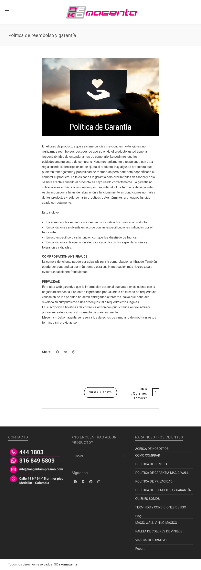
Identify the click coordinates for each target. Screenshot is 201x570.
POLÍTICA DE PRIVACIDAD (154, 481)
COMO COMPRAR (147, 455)
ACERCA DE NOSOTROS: (152, 449)
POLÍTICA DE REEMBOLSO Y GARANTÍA (163, 490)
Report (139, 549)
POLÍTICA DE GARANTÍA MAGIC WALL (162, 473)
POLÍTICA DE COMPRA (151, 464)
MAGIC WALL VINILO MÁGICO (156, 523)
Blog (138, 516)
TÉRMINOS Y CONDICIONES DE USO (160, 507)
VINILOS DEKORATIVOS (151, 540)
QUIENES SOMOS (147, 499)
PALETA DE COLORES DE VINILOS (159, 531)
